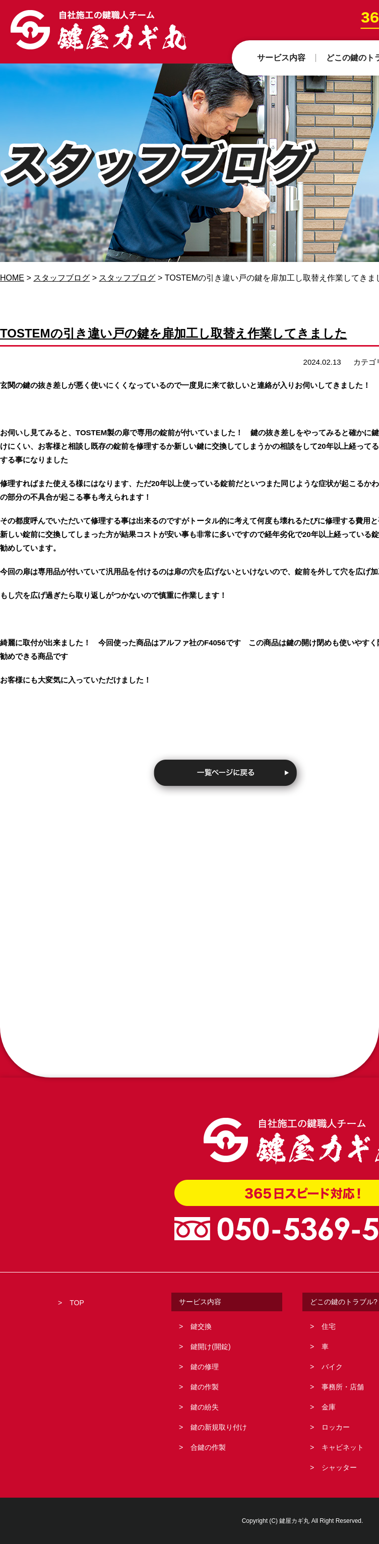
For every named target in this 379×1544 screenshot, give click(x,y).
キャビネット (343, 1447)
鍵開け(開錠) (210, 1346)
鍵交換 (201, 1326)
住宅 (329, 1326)
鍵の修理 (205, 1367)
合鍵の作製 (208, 1447)
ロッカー (336, 1427)
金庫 (329, 1407)
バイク (332, 1367)
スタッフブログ (61, 278)
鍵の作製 (205, 1387)
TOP (77, 1303)
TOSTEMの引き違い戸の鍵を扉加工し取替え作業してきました (173, 333)
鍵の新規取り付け (219, 1427)
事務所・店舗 (343, 1387)
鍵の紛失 (205, 1407)
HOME (12, 278)
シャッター (339, 1467)
